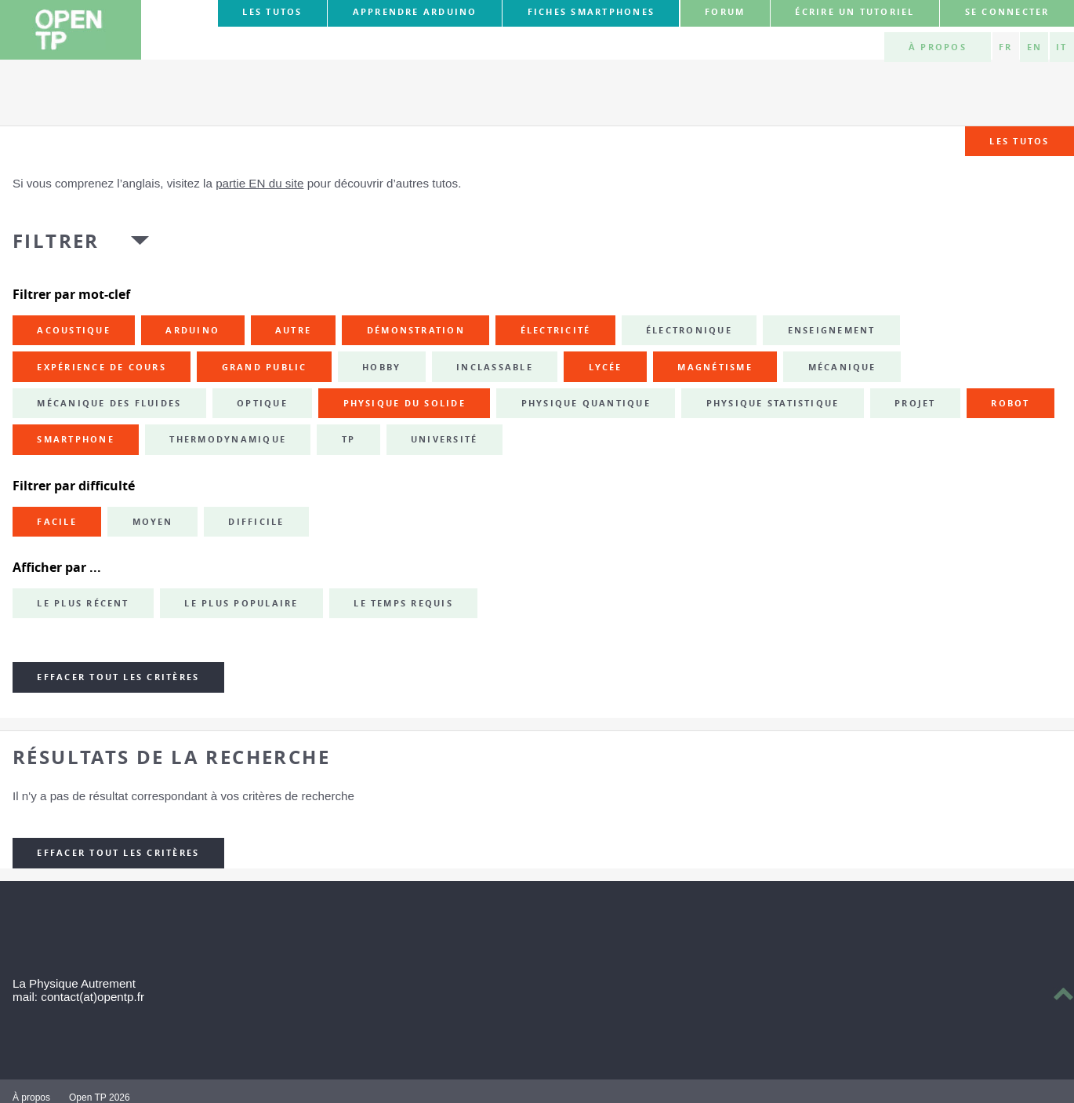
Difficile (256, 521)
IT (1061, 47)
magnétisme (714, 367)
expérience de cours (101, 367)
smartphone (75, 439)
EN (1034, 47)
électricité (556, 330)
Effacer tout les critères (118, 677)
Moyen (152, 521)
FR (1005, 47)
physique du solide (404, 403)
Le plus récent (83, 603)
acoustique (73, 330)
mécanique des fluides (109, 403)
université (444, 439)
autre (293, 330)
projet (914, 403)
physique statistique (773, 403)
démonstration (416, 330)
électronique (689, 330)
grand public (264, 367)
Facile (56, 521)
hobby (381, 367)
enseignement (832, 330)
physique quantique (586, 403)
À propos (938, 47)
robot (1010, 403)
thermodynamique (227, 439)
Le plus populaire (241, 603)
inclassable (494, 367)
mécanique (842, 367)
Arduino (192, 330)
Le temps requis (403, 603)
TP (348, 439)
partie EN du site (259, 183)
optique (262, 403)
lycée (605, 367)
